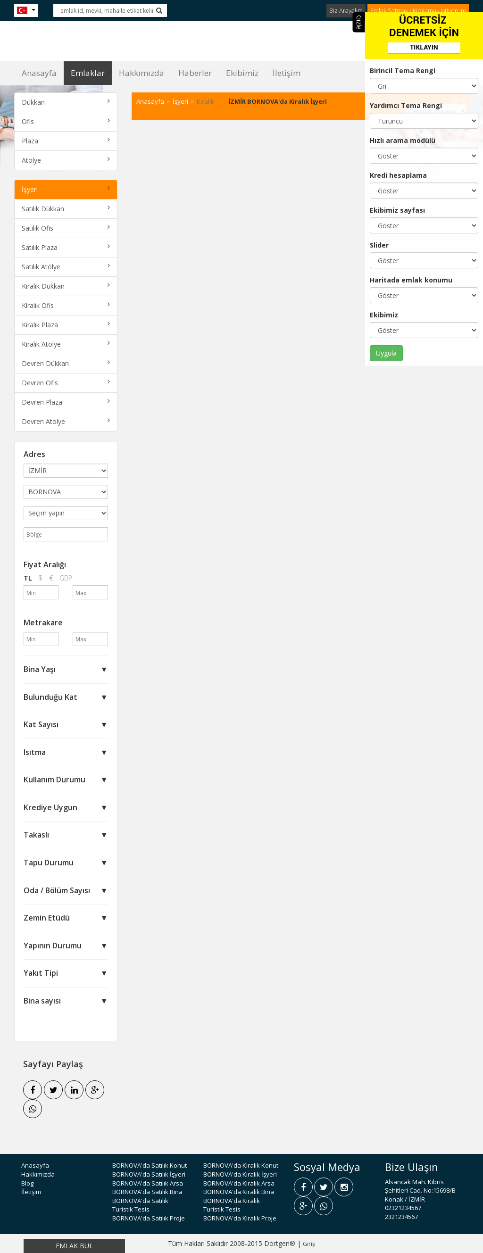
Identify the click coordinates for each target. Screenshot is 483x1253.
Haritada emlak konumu (411, 279)
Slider (379, 245)
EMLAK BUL (74, 1245)
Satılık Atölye (66, 266)
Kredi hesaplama (398, 175)
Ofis (66, 121)
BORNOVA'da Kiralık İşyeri (240, 1174)
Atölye (66, 160)
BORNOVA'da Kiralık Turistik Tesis (231, 1205)
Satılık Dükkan (66, 208)
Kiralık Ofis (66, 305)
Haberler (195, 72)
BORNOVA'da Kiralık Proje (239, 1218)
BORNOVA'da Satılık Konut (149, 1165)
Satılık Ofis (66, 228)
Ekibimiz (384, 314)
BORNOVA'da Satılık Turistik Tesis (140, 1205)
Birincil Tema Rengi (402, 70)
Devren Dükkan (66, 363)
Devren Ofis (66, 382)
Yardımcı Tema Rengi (406, 105)
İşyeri (66, 189)
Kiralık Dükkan (66, 286)
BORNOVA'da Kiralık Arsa (239, 1183)
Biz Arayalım (346, 10)
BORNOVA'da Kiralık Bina (238, 1191)
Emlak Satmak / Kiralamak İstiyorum (418, 10)
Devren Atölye (66, 421)
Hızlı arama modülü (402, 140)
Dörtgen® (279, 1243)
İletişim (286, 72)
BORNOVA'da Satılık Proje (148, 1218)
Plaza (66, 140)
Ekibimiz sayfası (397, 210)
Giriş (309, 1244)
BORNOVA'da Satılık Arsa (147, 1183)
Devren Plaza (66, 402)
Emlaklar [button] (88, 72)
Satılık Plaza (66, 247)
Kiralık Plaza (66, 324)
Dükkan (66, 102)
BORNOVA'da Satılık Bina (147, 1191)
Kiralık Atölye (66, 344)
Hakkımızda (141, 72)
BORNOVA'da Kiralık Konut (240, 1165)
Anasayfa (39, 72)
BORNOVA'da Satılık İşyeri (148, 1174)
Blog (27, 1183)
